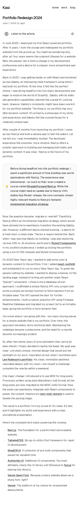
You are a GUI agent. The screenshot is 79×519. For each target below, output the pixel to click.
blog (72, 7)
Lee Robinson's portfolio (17, 359)
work (64, 7)
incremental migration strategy (29, 204)
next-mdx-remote (51, 393)
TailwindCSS (15, 440)
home (55, 7)
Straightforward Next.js (41, 186)
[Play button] (6, 34)
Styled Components (63, 243)
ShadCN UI (14, 450)
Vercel (11, 485)
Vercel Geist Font (18, 475)
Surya (67, 465)
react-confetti (66, 264)
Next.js (12, 430)
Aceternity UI (16, 460)
